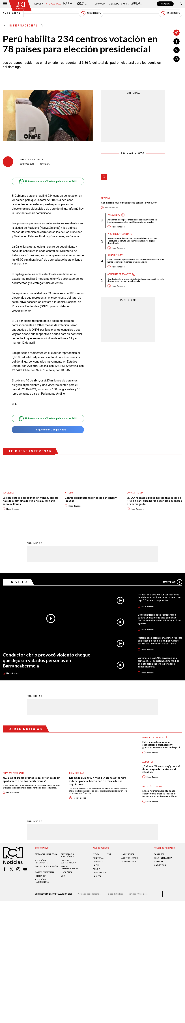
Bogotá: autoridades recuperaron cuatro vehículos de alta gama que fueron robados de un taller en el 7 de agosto (159, 619)
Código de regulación (46, 866)
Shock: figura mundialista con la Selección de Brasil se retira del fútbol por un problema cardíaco (159, 793)
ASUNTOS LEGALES (129, 858)
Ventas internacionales (69, 867)
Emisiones (12, 13)
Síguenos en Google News (48, 429)
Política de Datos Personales (90, 894)
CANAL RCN (165, 4)
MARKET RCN (160, 865)
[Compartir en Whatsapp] (176, 59)
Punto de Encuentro (136, 4)
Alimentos (147, 762)
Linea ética (66, 872)
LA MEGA (97, 876)
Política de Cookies (115, 894)
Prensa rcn (40, 876)
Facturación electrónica (67, 855)
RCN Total (98, 858)
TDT (109, 854)
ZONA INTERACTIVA (163, 858)
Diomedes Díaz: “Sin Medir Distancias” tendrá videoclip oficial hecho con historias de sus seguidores (97, 780)
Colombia (38, 4)
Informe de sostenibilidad (68, 861)
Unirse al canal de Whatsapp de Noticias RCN (47, 181)
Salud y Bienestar (82, 4)
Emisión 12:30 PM (91, 13)
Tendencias (113, 4)
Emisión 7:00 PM (170, 13)
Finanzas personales (13, 773)
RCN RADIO (98, 861)
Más (172, 581)
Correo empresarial (45, 872)
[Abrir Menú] (5, 3)
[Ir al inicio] (20, 5)
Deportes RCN (67, 4)
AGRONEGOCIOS (128, 861)
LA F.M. (96, 865)
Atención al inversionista (42, 880)
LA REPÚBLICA (127, 854)
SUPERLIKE (158, 861)
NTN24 (96, 854)
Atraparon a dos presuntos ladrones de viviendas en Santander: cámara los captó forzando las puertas (132, 220)
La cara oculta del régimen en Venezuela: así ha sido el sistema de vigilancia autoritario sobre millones (30, 501)
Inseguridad (113, 215)
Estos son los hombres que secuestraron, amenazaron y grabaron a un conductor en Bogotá (161, 745)
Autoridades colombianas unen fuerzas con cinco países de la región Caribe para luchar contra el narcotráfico (160, 640)
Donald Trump (115, 255)
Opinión (125, 4)
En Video (18, 582)
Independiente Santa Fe (119, 234)
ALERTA (96, 869)
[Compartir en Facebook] (176, 41)
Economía (100, 4)
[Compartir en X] (176, 50)
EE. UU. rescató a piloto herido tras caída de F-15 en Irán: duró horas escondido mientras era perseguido (135, 260)
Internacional (53, 4)
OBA (63, 876)
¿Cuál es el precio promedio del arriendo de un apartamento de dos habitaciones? (31, 779)
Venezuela (8, 493)
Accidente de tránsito (119, 274)
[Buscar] (180, 4)
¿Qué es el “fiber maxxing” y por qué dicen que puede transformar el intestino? (161, 769)
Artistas (105, 198)
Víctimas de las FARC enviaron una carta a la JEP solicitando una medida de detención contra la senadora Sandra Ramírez (158, 662)
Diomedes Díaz (76, 773)
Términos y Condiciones (138, 894)
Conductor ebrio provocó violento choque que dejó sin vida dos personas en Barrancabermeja (135, 280)
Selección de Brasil (152, 786)
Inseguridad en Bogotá (154, 737)
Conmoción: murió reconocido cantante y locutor (129, 202)
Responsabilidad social (47, 854)
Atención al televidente (41, 861)
